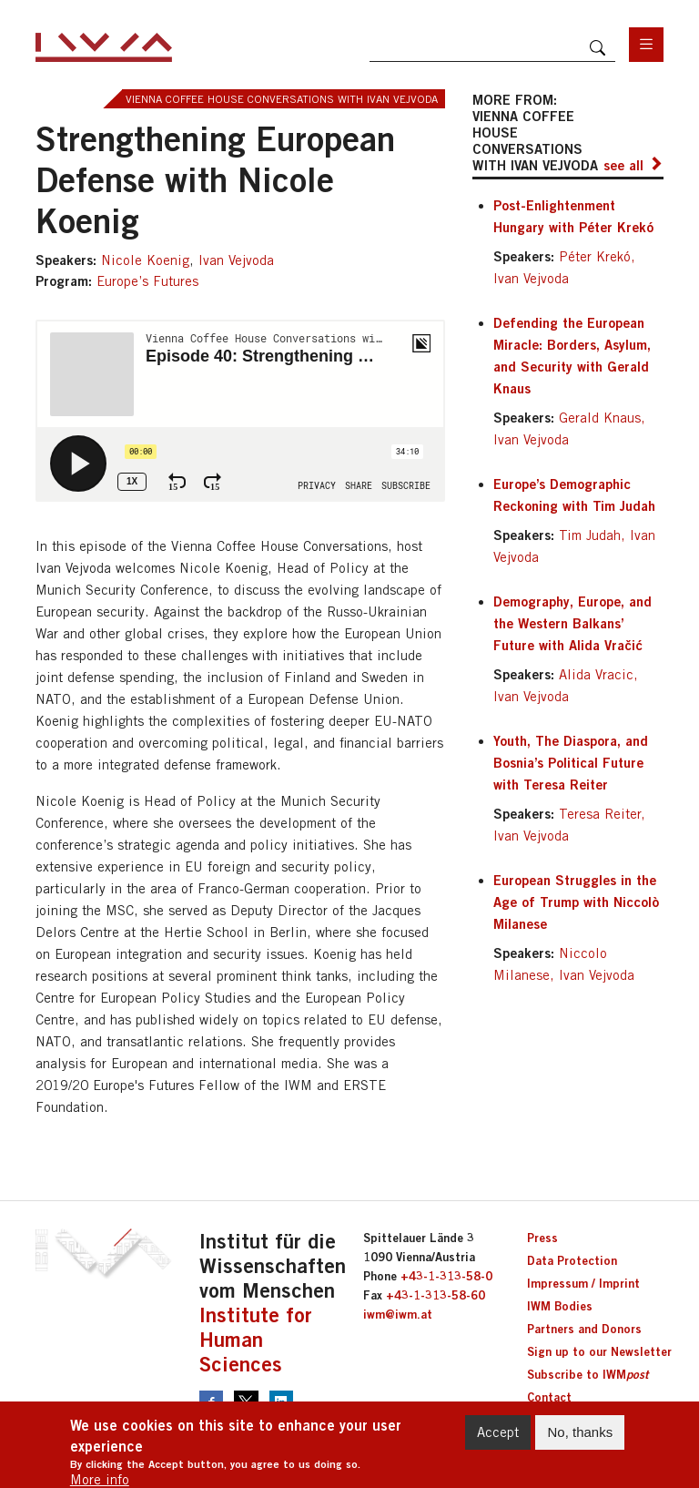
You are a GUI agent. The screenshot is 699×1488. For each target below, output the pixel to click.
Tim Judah (590, 535)
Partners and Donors (584, 1328)
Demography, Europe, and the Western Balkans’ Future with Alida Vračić (572, 623)
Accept (498, 1432)
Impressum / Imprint (583, 1283)
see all (623, 165)
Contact (549, 1397)
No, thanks (580, 1432)
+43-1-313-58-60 (435, 1295)
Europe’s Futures (147, 281)
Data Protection (572, 1260)
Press (542, 1237)
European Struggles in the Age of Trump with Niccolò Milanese (576, 901)
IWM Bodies (560, 1306)
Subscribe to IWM (587, 1374)
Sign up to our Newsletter (599, 1351)
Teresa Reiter (600, 813)
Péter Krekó (595, 256)
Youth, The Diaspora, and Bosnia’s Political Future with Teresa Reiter (570, 762)
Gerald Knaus (600, 417)
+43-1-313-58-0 (446, 1276)
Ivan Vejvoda (236, 260)
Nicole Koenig (145, 260)
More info (99, 1479)
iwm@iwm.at (397, 1314)
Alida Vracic (596, 674)
